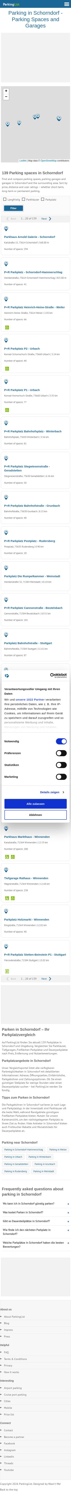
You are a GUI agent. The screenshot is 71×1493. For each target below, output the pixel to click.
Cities (7, 1401)
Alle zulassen (35, 803)
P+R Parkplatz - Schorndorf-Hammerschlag (33, 272)
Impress (8, 1330)
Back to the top (9, 1489)
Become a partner (14, 1437)
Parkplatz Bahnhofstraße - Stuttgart (28, 643)
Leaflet (23, 160)
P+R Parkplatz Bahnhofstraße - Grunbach (32, 505)
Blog (6, 1323)
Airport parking (13, 1388)
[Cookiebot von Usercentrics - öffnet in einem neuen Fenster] (50, 675)
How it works (11, 1372)
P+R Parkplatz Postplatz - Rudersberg (29, 541)
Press (7, 1336)
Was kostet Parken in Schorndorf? (23, 1212)
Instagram (10, 1450)
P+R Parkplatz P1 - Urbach (22, 390)
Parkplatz (50, 199)
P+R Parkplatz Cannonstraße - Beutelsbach (33, 607)
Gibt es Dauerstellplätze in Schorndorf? (26, 1221)
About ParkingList (14, 1316)
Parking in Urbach (13, 1156)
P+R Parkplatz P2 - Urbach (22, 348)
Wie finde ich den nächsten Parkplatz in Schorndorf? (27, 1232)
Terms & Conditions (15, 1359)
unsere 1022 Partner (30, 699)
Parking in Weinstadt (43, 1171)
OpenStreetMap (49, 160)
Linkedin (9, 1456)
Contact (8, 1430)
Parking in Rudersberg (15, 1171)
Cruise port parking (15, 1394)
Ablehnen (35, 814)
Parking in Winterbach (40, 1156)
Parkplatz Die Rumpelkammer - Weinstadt (32, 576)
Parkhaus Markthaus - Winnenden (27, 836)
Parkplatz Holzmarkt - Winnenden (26, 919)
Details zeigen (49, 792)
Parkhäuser (32, 199)
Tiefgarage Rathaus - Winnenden (26, 878)
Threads (8, 1463)
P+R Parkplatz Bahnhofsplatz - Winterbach (33, 431)
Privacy (8, 1365)
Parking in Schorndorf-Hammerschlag (23, 1149)
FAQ (6, 1352)
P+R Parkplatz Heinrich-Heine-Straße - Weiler (34, 307)
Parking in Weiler (58, 1149)
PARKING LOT (58, 264)
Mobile (8, 1408)
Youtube (9, 1470)
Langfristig (14, 199)
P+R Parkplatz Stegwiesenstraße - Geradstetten (27, 468)
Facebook (9, 1443)
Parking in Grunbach (45, 1164)
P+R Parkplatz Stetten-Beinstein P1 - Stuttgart (35, 954)
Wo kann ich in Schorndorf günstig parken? (28, 1203)
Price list (9, 1414)
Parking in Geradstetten (16, 1164)
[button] (35, 117)
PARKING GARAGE (56, 229)
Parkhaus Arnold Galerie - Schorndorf (29, 236)
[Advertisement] (35, 57)
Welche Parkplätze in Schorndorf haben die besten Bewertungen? (33, 1244)
